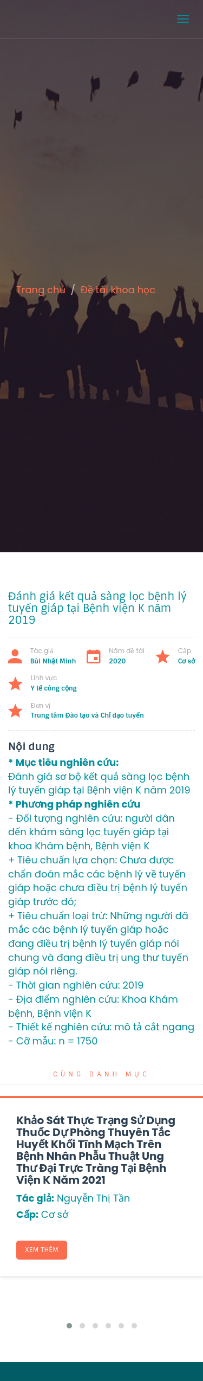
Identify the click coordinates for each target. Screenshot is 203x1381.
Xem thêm (41, 1250)
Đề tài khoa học (118, 289)
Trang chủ (41, 289)
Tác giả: (35, 1198)
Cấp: (27, 1214)
